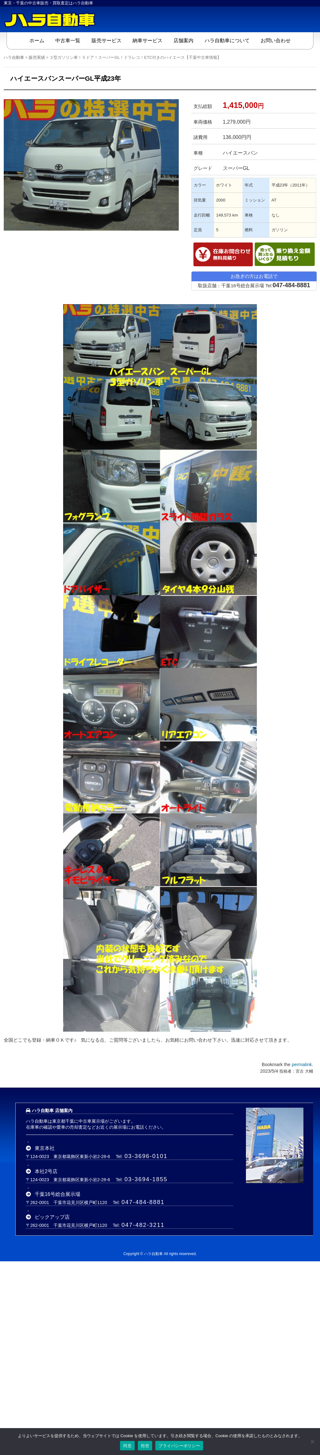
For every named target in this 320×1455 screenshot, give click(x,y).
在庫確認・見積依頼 (223, 254)
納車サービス (147, 40)
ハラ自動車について (227, 40)
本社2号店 (46, 1171)
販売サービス (107, 40)
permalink (302, 1064)
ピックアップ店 (52, 1216)
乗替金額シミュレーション (284, 254)
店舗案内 (183, 40)
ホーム (36, 40)
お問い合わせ (276, 40)
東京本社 (45, 1148)
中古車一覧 (67, 40)
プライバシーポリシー (179, 1445)
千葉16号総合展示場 (57, 1194)
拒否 (145, 1445)
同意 (127, 1445)
